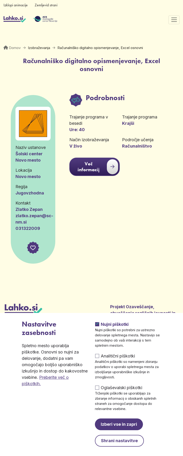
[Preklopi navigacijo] (173, 19)
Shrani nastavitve (119, 440)
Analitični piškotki (118, 355)
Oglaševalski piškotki (121, 387)
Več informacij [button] (98, 166)
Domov (15, 48)
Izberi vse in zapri (119, 424)
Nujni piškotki (115, 324)
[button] (33, 247)
